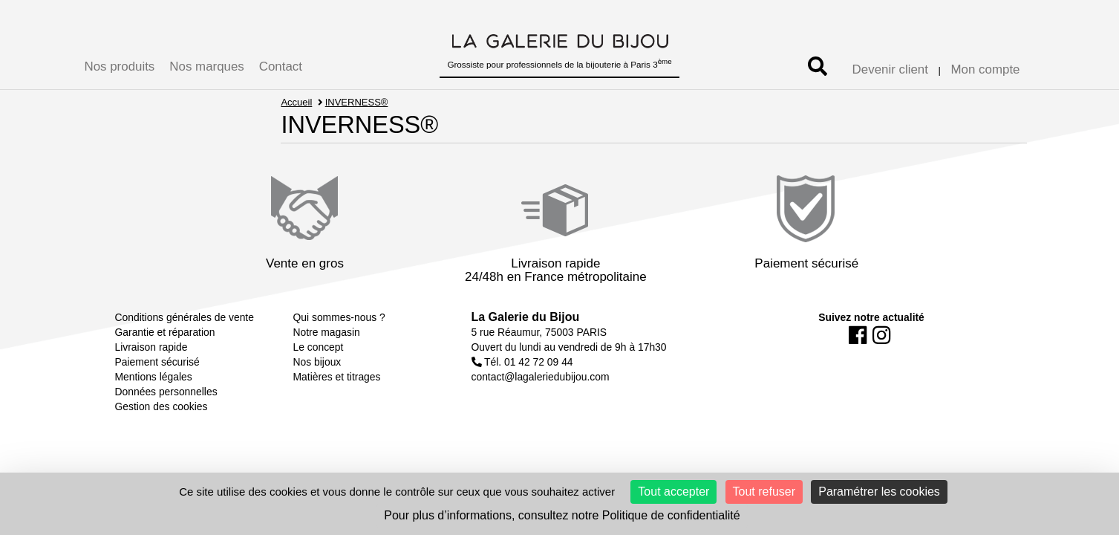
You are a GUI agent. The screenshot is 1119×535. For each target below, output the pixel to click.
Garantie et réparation (165, 332)
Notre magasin (326, 332)
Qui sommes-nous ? (339, 317)
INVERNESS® (356, 102)
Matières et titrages (337, 377)
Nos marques (206, 66)
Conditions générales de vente (184, 317)
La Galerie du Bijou (526, 317)
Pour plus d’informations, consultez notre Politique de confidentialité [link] (562, 515)
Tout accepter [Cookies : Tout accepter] (673, 491)
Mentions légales (153, 377)
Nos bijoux (317, 362)
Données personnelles (166, 392)
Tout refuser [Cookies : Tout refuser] (764, 491)
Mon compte (985, 69)
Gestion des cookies (161, 406)
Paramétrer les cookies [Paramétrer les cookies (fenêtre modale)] (879, 491)
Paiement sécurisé (157, 362)
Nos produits (120, 66)
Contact (280, 66)
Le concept (318, 347)
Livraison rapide (151, 347)
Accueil (296, 102)
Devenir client (890, 69)
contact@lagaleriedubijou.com (541, 377)
